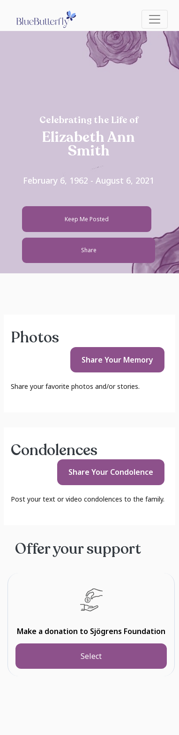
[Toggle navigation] (155, 19)
